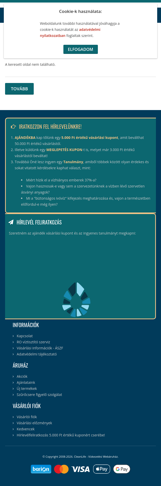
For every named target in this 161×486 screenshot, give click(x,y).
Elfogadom (80, 49)
